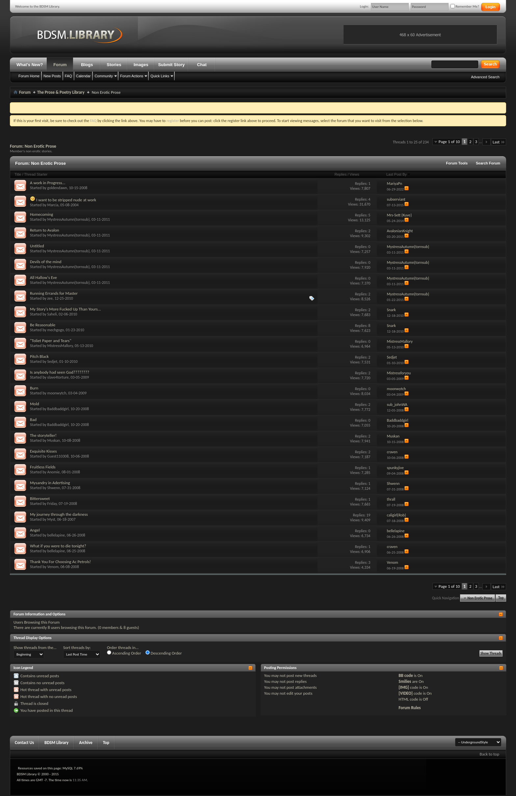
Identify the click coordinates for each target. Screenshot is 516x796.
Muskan (53, 440)
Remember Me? (465, 6)
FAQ (68, 76)
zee (50, 298)
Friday (52, 503)
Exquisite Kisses (43, 451)
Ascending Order (124, 653)
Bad (33, 419)
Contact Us (24, 742)
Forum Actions (131, 76)
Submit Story (171, 64)
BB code (406, 675)
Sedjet (52, 361)
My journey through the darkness (59, 514)
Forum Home (28, 76)
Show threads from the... (35, 647)
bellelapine (56, 535)
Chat (202, 64)
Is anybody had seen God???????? (59, 372)
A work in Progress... (47, 182)
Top (500, 598)
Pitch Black (39, 356)
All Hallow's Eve (43, 277)
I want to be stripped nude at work (66, 199)
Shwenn (53, 487)
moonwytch (56, 393)
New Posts (52, 76)
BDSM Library (56, 742)
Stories (114, 64)
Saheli (52, 314)
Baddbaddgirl (58, 409)
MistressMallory (60, 345)
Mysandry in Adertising (50, 482)
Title (17, 174)
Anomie (53, 472)
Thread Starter (35, 174)
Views (354, 174)
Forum (59, 64)
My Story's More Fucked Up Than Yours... (65, 309)
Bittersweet (40, 498)
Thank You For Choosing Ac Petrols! (60, 561)
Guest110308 (58, 456)
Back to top (489, 754)
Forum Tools (457, 163)
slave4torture (58, 377)
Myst (51, 519)
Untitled (37, 245)
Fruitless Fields (43, 466)
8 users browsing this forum (72, 627)
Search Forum (488, 163)
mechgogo (55, 330)
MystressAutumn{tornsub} (68, 219)
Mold (34, 403)
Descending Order (163, 653)
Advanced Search (485, 77)
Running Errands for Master (54, 293)
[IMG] (404, 687)
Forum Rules (410, 707)
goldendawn (57, 188)
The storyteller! (43, 435)
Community (103, 76)
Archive (85, 742)
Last (498, 141)
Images (141, 64)
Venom (53, 566)
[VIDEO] (406, 693)
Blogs (87, 64)
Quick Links (159, 76)
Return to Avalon (44, 230)
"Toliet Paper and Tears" (50, 340)
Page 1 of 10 (449, 141)
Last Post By (398, 174)
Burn (34, 388)
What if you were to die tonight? (58, 545)
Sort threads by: (77, 647)
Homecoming (41, 214)
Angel (35, 530)
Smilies (405, 681)
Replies (340, 174)
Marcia (53, 205)
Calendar (83, 76)
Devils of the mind (46, 261)
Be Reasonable (42, 324)
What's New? (29, 64)
